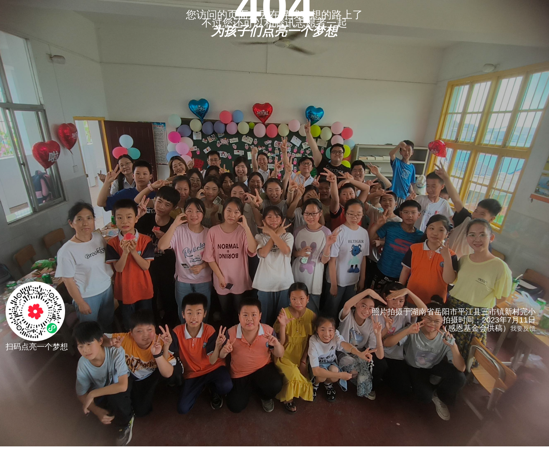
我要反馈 (523, 328)
